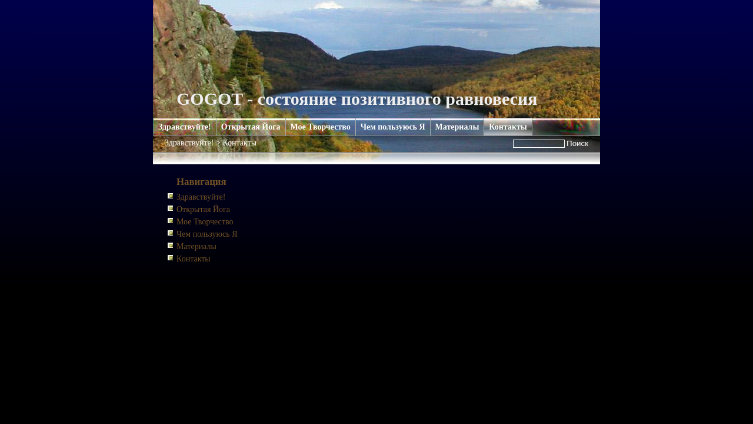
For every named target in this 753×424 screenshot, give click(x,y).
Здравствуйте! (184, 126)
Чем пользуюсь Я (393, 126)
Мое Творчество (321, 126)
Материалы (457, 126)
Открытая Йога (251, 126)
